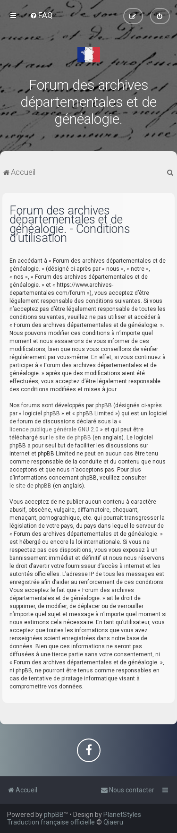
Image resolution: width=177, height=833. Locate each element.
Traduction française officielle (51, 822)
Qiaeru (113, 822)
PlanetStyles (122, 814)
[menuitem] (41, 15)
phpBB (54, 814)
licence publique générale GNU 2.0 (54, 429)
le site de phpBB (70, 437)
